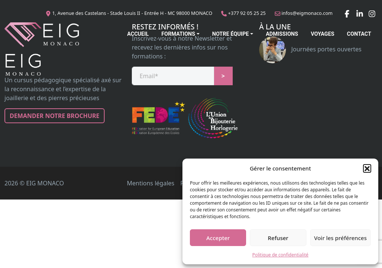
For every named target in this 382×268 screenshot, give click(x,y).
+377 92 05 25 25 (247, 13)
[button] (367, 168)
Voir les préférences (340, 238)
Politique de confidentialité (280, 255)
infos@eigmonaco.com (306, 13)
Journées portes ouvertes (310, 49)
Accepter (218, 238)
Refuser (278, 238)
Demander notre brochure (54, 116)
